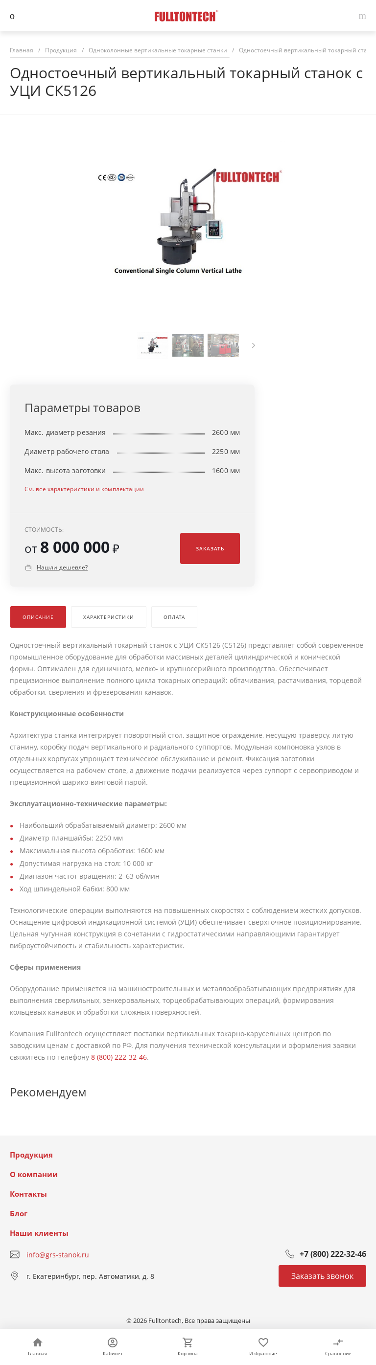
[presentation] (253, 345)
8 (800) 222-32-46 (119, 1057)
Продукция (31, 1155)
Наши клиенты (39, 1233)
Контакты (28, 1194)
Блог (18, 1213)
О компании (34, 1174)
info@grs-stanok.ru (57, 1254)
